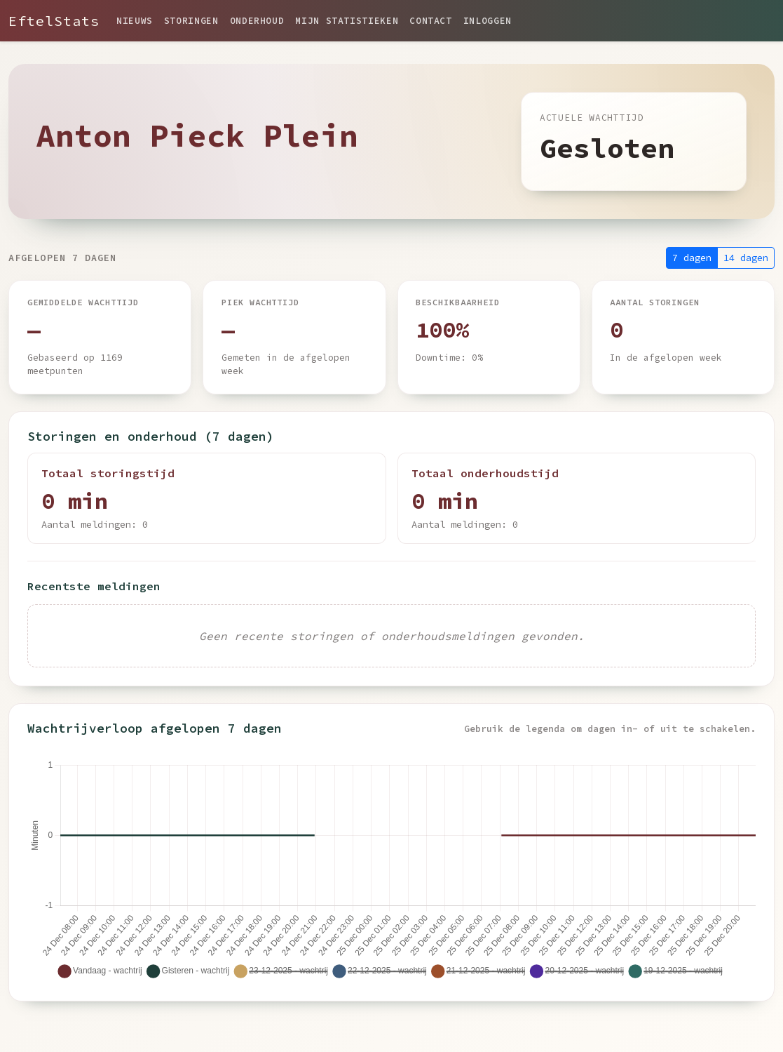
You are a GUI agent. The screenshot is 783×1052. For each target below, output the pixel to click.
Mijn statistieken (346, 20)
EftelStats (54, 20)
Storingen (191, 20)
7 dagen (691, 257)
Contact (430, 20)
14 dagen (745, 257)
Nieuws (134, 20)
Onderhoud (257, 20)
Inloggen (487, 20)
